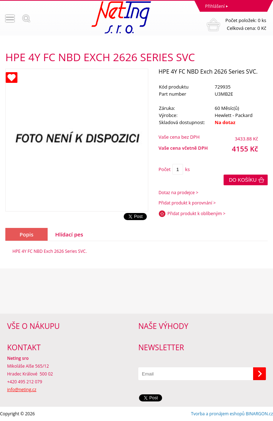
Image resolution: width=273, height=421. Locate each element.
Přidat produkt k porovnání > (187, 203)
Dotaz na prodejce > (178, 193)
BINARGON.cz (259, 414)
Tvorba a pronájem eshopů (218, 414)
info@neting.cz (21, 390)
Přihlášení (215, 6)
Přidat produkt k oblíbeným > (196, 213)
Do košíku (243, 180)
